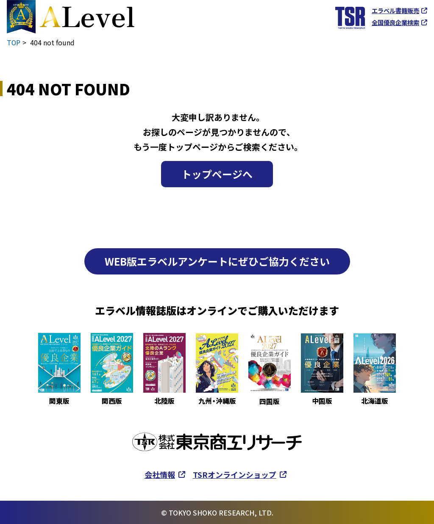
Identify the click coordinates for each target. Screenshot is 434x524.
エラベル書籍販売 (395, 10)
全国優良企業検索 (395, 22)
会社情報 (160, 474)
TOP (14, 42)
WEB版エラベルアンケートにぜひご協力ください (217, 260)
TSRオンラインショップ (234, 474)
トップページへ (217, 173)
